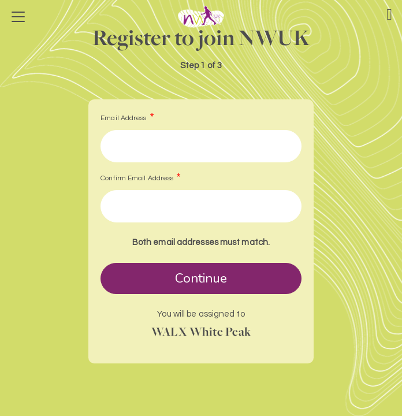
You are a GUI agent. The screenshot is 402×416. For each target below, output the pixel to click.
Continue (201, 278)
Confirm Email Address (136, 178)
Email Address (123, 118)
